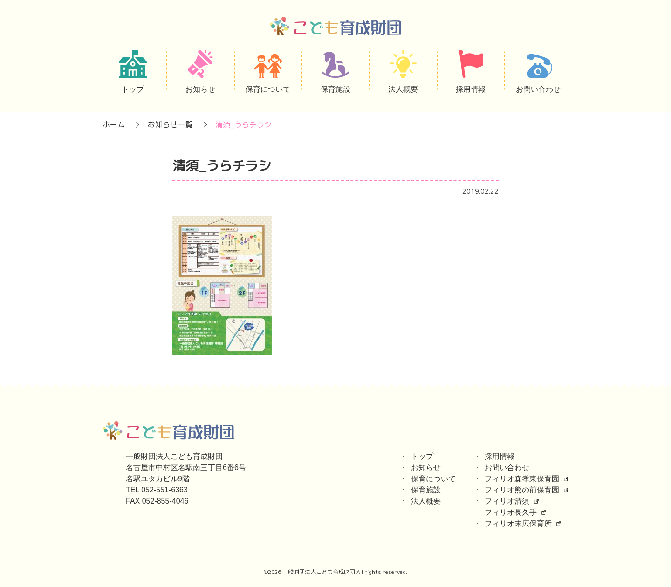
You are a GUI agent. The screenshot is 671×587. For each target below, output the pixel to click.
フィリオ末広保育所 (518, 523)
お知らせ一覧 (170, 124)
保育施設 (426, 490)
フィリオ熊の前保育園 (522, 490)
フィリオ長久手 (511, 512)
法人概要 (426, 501)
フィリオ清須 (507, 501)
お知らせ (426, 467)
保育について (433, 479)
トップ (422, 456)
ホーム (114, 124)
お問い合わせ (507, 467)
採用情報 (499, 456)
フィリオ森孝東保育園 (522, 479)
